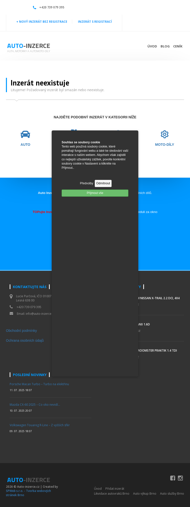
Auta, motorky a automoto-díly (28, 51)
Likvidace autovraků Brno (111, 493)
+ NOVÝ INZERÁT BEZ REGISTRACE (41, 22)
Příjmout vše (95, 193)
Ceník (177, 46)
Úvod (152, 46)
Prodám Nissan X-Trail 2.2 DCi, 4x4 (153, 298)
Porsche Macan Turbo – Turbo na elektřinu (39, 384)
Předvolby (86, 183)
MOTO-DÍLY (164, 145)
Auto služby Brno (172, 493)
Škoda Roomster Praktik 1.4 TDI (152, 350)
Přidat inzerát (114, 488)
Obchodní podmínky (21, 331)
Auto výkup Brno (144, 493)
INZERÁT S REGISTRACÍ (95, 22)
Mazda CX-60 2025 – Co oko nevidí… (35, 404)
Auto (28, 45)
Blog (165, 46)
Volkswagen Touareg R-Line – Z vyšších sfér (40, 425)
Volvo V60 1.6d (138, 324)
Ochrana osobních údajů (25, 340)
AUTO (25, 145)
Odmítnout (103, 183)
